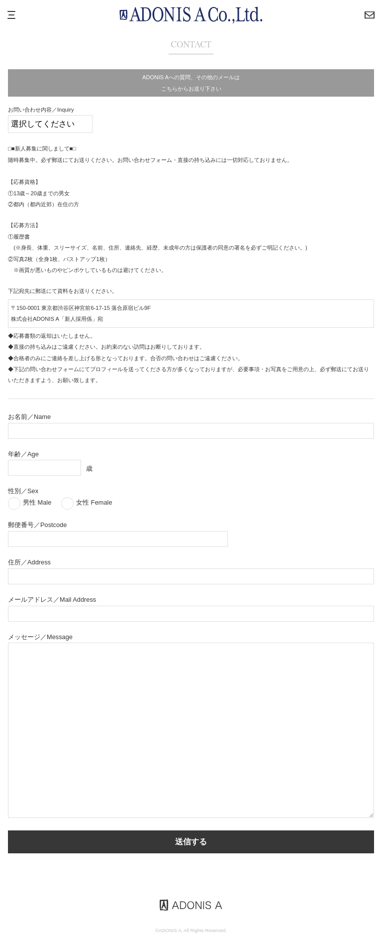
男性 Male (37, 502)
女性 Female (94, 502)
